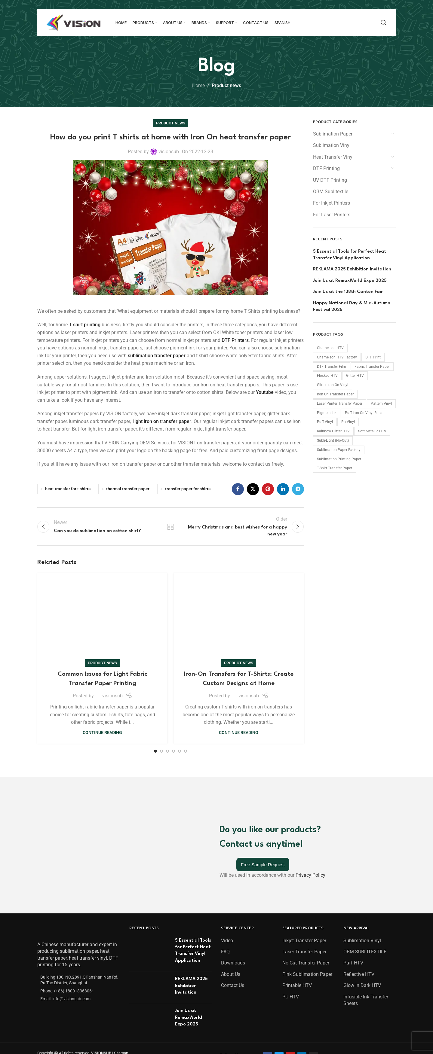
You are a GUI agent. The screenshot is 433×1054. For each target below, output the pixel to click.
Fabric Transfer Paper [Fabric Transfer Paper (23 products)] (372, 366)
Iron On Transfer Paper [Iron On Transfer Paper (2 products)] (335, 394)
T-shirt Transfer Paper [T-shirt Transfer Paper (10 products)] (334, 468)
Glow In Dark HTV (362, 848)
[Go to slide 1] (155, 676)
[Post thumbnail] (150, 815)
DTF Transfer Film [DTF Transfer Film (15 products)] (331, 366)
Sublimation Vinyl (332, 145)
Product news (226, 85)
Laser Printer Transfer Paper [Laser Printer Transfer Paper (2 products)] (339, 403)
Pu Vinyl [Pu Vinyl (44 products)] (348, 422)
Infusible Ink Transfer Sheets (365, 863)
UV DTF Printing (330, 180)
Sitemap (121, 915)
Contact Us (232, 848)
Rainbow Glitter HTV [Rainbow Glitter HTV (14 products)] (333, 431)
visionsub (168, 151)
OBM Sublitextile (330, 191)
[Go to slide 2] (161, 676)
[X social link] (253, 489)
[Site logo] (73, 22)
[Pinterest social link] (268, 489)
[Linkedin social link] (283, 489)
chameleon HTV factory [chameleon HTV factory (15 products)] (337, 357)
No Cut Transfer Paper (305, 825)
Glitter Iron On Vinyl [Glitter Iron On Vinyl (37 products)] (332, 385)
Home (198, 85)
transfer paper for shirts (187, 489)
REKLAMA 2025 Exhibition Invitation (352, 269)
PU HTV (290, 859)
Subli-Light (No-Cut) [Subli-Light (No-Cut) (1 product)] (333, 440)
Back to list (170, 527)
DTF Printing (326, 168)
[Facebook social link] (238, 489)
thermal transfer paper (127, 489)
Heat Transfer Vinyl (333, 157)
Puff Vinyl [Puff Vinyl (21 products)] (325, 422)
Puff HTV (353, 825)
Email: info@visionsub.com (65, 861)
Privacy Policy (310, 769)
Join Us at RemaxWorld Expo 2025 (350, 281)
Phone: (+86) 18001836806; (66, 853)
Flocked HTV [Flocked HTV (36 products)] (327, 375)
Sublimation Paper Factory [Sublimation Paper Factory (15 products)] (339, 450)
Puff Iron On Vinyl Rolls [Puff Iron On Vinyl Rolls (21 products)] (363, 413)
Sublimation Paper (332, 134)
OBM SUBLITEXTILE (364, 814)
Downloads (233, 825)
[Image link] (53, 794)
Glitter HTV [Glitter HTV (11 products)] (355, 375)
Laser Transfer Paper (304, 814)
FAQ (225, 814)
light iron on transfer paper (162, 421)
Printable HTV (297, 848)
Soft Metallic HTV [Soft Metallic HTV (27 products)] (372, 431)
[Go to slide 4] (173, 676)
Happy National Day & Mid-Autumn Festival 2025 (351, 306)
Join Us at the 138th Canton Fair (348, 292)
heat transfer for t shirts (68, 489)
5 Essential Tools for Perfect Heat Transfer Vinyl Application (349, 254)
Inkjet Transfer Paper (304, 803)
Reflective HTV (358, 837)
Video (227, 803)
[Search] (384, 23)
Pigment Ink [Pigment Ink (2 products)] (326, 413)
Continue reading (102, 650)
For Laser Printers (331, 215)
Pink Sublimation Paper (307, 837)
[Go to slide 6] (185, 676)
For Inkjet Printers (331, 203)
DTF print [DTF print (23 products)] (373, 357)
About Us (230, 837)
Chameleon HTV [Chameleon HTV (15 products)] (330, 348)
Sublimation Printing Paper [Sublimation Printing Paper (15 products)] (339, 459)
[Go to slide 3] (167, 676)
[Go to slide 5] (179, 676)
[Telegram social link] (298, 489)
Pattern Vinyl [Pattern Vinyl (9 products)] (381, 403)
